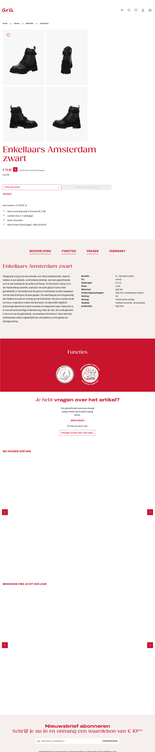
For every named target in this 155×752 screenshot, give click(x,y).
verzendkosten (95, 746)
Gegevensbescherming (106, 701)
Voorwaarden (101, 721)
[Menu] (121, 10)
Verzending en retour (105, 716)
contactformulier (26, 701)
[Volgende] (150, 427)
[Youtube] (145, 687)
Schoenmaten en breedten (108, 711)
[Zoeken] (128, 10)
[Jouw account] (142, 10)
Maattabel (97, 86)
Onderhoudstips (64, 701)
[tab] (40, 166)
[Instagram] (136, 697)
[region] (45, 86)
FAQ (95, 696)
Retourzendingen (103, 706)
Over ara (60, 706)
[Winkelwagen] (150, 10)
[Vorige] (5, 427)
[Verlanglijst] (135, 10)
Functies (60, 696)
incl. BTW (96, 67)
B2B (57, 685)
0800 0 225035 (77, 335)
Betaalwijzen (100, 685)
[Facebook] (136, 687)
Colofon (97, 690)
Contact (59, 690)
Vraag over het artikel (77, 347)
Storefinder (61, 711)
